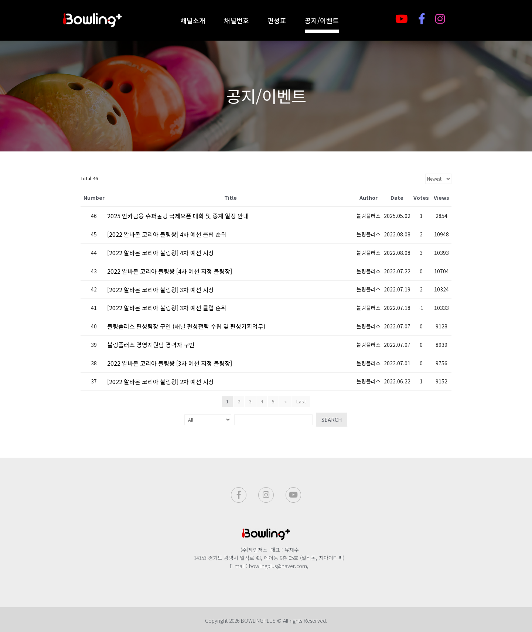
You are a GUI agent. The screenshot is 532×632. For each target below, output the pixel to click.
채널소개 (192, 20)
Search (327, 419)
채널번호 (236, 20)
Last (300, 401)
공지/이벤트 (322, 20)
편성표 (276, 20)
